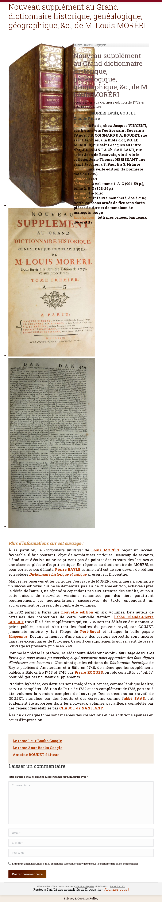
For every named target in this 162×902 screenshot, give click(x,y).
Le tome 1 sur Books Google (37, 740)
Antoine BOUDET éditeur (36, 754)
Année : (80, 179)
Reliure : (81, 198)
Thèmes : (79, 45)
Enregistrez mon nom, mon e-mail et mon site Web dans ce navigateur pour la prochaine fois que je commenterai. (75, 863)
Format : (81, 193)
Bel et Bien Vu (117, 886)
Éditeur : (81, 125)
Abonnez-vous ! (116, 889)
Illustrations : (85, 217)
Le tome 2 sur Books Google (37, 747)
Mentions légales (85, 886)
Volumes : (82, 183)
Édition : (81, 169)
